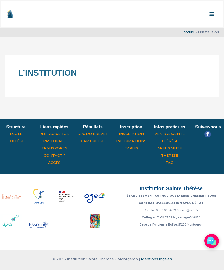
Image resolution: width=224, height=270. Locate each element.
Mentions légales (156, 259)
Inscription (131, 134)
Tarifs (131, 148)
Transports (54, 148)
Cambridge (92, 141)
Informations (131, 141)
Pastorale (54, 141)
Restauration (54, 134)
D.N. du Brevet (92, 134)
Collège (15, 141)
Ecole (16, 134)
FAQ (170, 162)
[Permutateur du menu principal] (212, 14)
